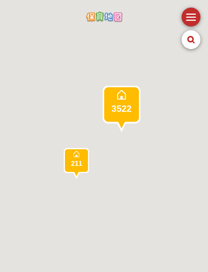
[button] (121, 109)
